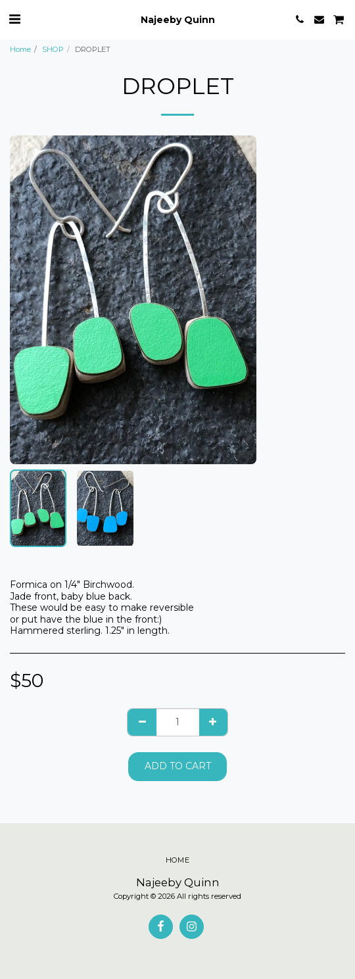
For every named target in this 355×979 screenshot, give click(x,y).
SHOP (53, 49)
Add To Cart (178, 766)
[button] (14, 19)
